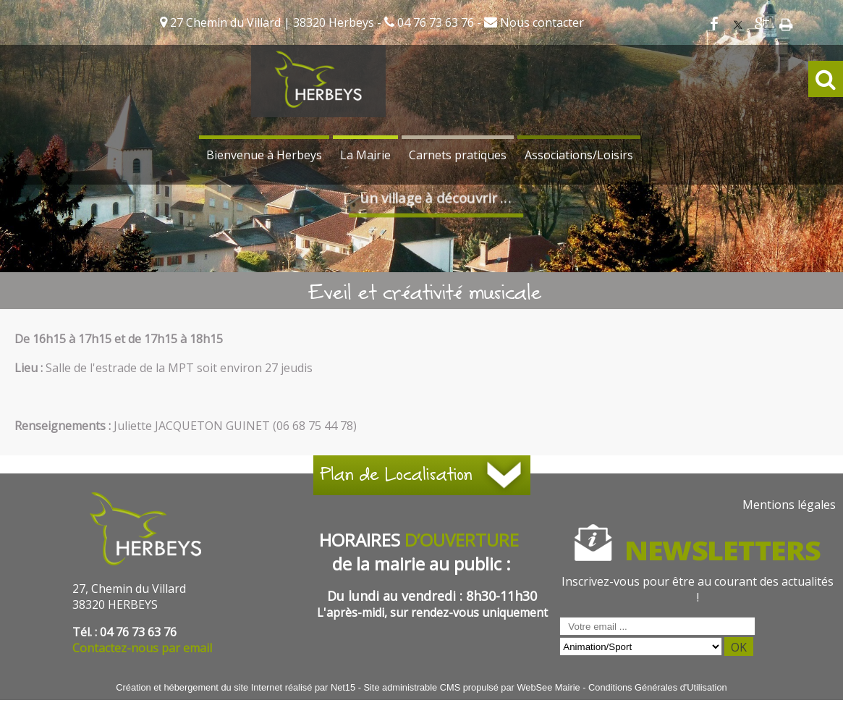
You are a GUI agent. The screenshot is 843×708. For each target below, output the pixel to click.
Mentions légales (789, 505)
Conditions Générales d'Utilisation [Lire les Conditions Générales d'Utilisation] (657, 687)
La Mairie (365, 155)
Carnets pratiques (458, 155)
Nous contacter (540, 22)
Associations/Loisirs (579, 155)
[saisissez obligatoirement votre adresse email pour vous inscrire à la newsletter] (657, 626)
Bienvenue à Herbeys (264, 155)
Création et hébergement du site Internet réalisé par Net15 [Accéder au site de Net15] (235, 687)
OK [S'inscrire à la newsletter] (739, 647)
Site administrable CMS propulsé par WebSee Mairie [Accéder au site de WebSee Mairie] (471, 687)
